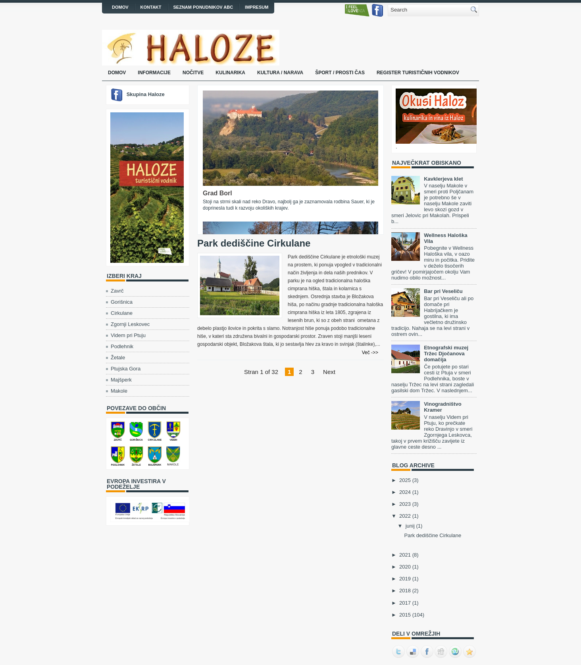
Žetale (118, 357)
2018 (405, 591)
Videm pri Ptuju (128, 335)
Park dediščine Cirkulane (253, 243)
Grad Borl (217, 193)
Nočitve (193, 72)
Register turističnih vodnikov (418, 72)
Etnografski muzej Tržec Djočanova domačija (446, 353)
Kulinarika (230, 72)
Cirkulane (122, 313)
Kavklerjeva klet (443, 179)
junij (410, 526)
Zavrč (117, 291)
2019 (405, 579)
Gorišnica (122, 302)
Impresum (256, 7)
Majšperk (121, 380)
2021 (405, 555)
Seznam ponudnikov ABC (203, 7)
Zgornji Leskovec (130, 324)
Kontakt (151, 7)
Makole (119, 391)
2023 (405, 504)
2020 (405, 567)
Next (329, 371)
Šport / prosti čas (340, 72)
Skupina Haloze (146, 94)
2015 (405, 615)
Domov (120, 7)
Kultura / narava (280, 72)
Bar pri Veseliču (443, 291)
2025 (405, 480)
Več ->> (370, 352)
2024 (405, 492)
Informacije (154, 72)
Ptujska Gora (125, 369)
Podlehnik (122, 346)
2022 (405, 516)
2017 (405, 603)
